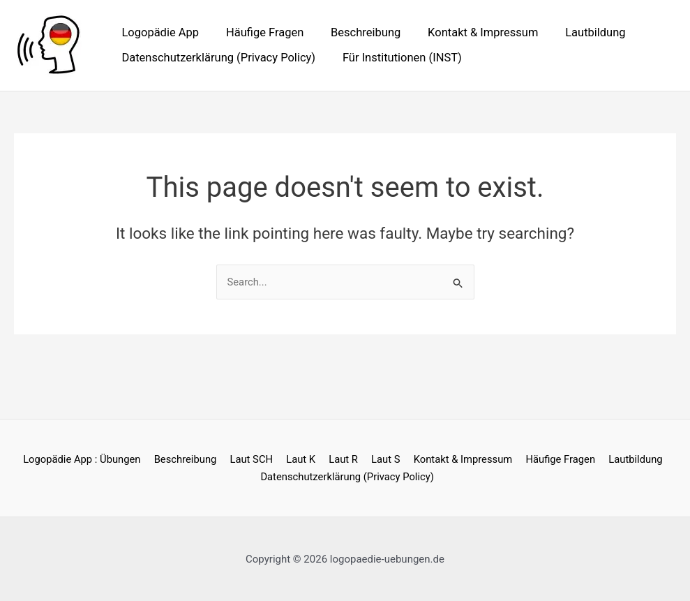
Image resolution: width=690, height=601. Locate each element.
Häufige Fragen (258, 32)
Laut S (383, 459)
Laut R (342, 459)
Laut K (303, 459)
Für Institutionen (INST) (396, 57)
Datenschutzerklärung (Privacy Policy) (217, 57)
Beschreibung (356, 32)
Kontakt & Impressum (469, 32)
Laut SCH (256, 459)
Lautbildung (577, 32)
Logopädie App (158, 32)
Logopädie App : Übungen (89, 459)
